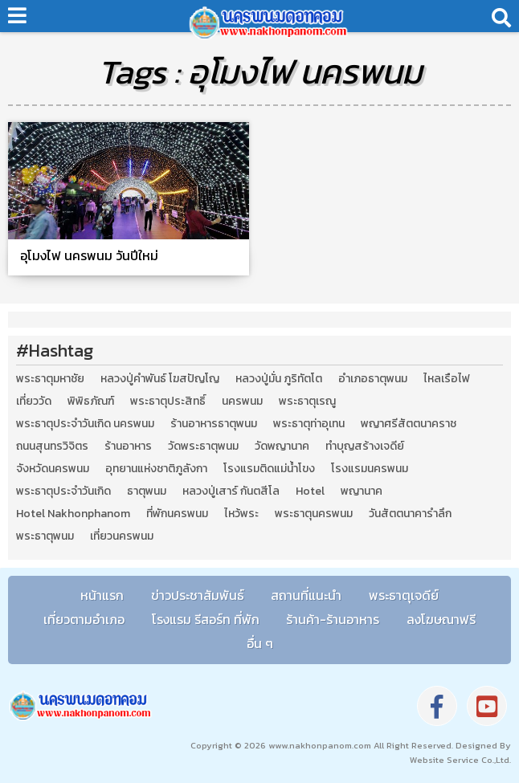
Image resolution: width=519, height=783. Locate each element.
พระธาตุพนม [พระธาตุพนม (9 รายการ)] (45, 536)
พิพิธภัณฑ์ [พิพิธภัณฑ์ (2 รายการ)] (90, 401)
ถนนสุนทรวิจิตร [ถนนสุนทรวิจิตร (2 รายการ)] (52, 446)
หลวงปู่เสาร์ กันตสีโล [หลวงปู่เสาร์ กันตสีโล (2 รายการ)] (231, 491)
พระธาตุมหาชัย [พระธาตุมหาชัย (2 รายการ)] (50, 379)
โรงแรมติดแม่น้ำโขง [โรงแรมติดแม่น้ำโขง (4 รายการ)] (269, 469)
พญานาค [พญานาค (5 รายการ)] (361, 491)
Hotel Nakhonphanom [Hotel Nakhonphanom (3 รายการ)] (73, 514)
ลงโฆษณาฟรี (441, 619)
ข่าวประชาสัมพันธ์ (197, 595)
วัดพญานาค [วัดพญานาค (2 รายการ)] (282, 446)
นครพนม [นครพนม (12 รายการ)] (242, 401)
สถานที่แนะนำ (306, 595)
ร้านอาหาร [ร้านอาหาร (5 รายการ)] (128, 446)
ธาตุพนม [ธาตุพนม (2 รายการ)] (146, 491)
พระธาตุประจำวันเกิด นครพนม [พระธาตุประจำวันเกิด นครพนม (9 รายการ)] (85, 424)
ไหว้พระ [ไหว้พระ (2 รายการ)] (241, 514)
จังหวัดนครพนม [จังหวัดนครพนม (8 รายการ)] (52, 469)
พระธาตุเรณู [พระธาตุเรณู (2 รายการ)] (307, 401)
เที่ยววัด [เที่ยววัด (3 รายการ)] (33, 401)
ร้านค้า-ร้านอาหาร (332, 619)
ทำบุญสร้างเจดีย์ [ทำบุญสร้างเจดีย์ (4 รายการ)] (364, 446)
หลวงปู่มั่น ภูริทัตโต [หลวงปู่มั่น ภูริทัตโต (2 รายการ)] (278, 379)
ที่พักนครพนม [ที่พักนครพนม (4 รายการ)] (177, 514)
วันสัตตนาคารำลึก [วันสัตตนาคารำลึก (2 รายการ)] (410, 514)
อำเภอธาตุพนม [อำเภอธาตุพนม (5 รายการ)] (372, 379)
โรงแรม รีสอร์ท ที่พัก (206, 619)
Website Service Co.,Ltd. (460, 759)
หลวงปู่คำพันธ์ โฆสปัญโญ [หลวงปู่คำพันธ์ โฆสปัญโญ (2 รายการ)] (159, 379)
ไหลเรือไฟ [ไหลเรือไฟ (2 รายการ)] (446, 379)
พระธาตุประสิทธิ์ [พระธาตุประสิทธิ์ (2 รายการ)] (168, 401)
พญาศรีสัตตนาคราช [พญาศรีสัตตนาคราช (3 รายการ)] (408, 424)
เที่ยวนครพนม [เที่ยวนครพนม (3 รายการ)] (121, 536)
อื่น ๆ (260, 643)
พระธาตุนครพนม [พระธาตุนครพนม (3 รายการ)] (314, 514)
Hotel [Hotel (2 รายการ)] (310, 491)
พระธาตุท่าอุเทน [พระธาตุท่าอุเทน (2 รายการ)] (309, 424)
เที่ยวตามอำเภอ (84, 619)
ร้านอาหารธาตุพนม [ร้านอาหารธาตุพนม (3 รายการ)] (213, 424)
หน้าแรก (102, 595)
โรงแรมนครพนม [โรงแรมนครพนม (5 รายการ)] (369, 469)
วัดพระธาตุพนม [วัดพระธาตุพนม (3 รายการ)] (203, 446)
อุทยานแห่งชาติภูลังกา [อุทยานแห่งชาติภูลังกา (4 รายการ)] (156, 469)
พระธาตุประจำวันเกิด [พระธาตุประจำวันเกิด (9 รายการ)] (63, 491)
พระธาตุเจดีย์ (404, 595)
